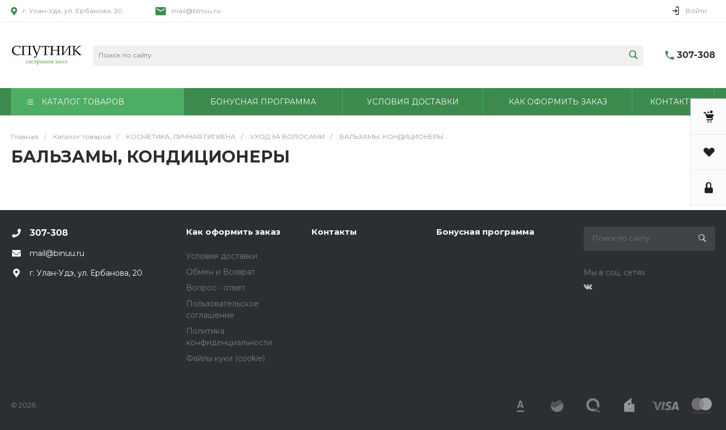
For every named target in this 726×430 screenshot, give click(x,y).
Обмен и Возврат (220, 272)
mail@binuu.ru (196, 11)
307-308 (696, 55)
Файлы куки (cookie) (225, 358)
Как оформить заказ (233, 231)
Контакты (334, 231)
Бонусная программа (485, 231)
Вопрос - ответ (215, 288)
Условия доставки (221, 256)
